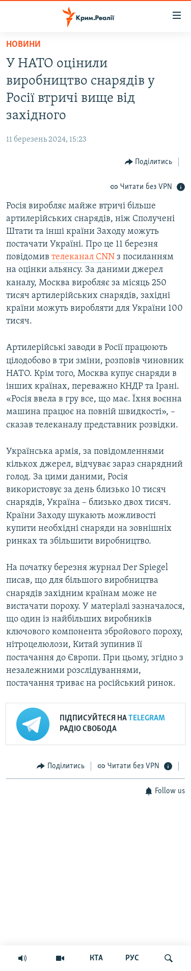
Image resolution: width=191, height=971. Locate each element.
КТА (96, 958)
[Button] (149, 161)
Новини (23, 44)
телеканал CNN (83, 257)
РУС (132, 958)
